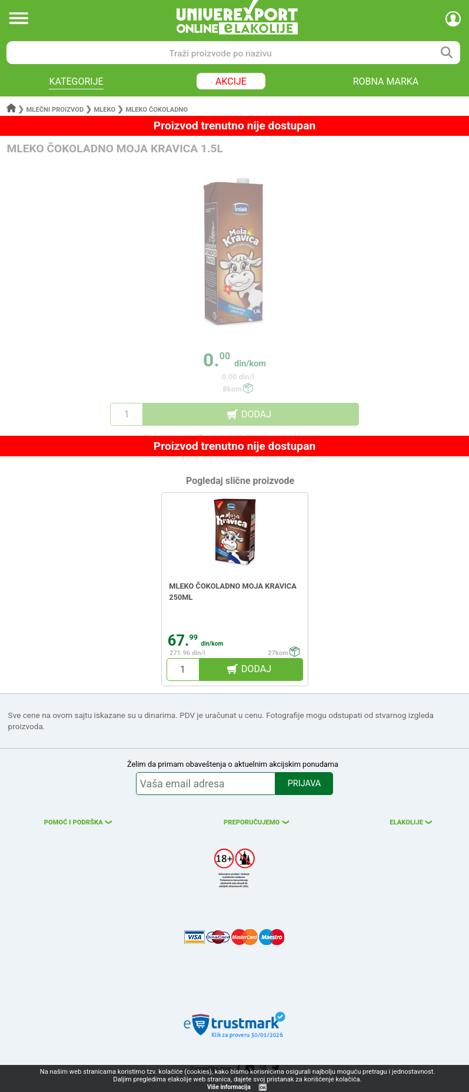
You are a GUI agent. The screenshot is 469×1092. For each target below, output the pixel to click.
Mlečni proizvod (55, 109)
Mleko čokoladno (156, 109)
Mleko (104, 109)
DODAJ (256, 414)
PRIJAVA (304, 784)
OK (263, 1087)
